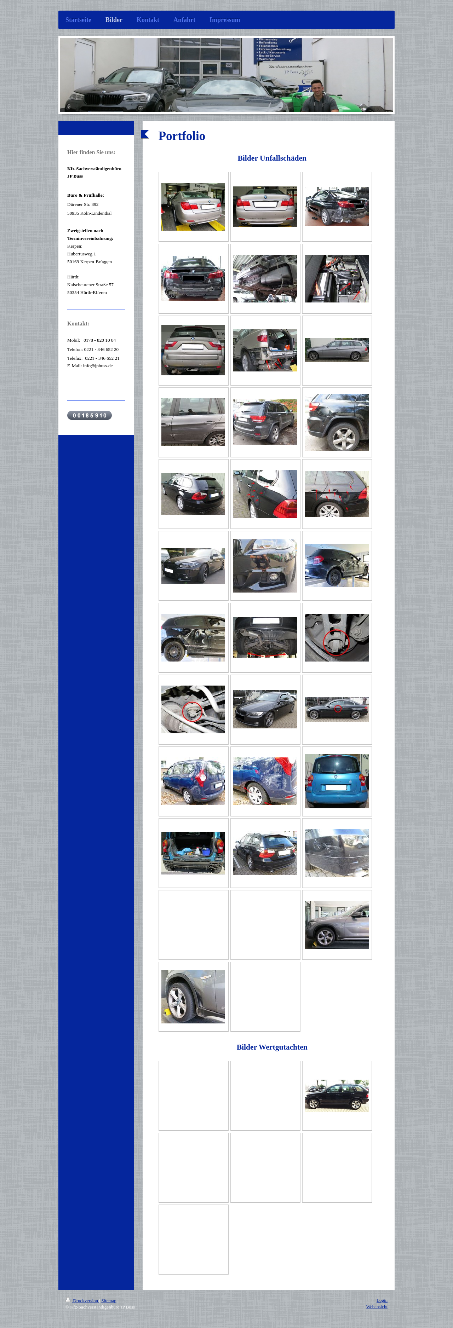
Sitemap (108, 1300)
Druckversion (82, 1300)
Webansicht (377, 1306)
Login (382, 1300)
